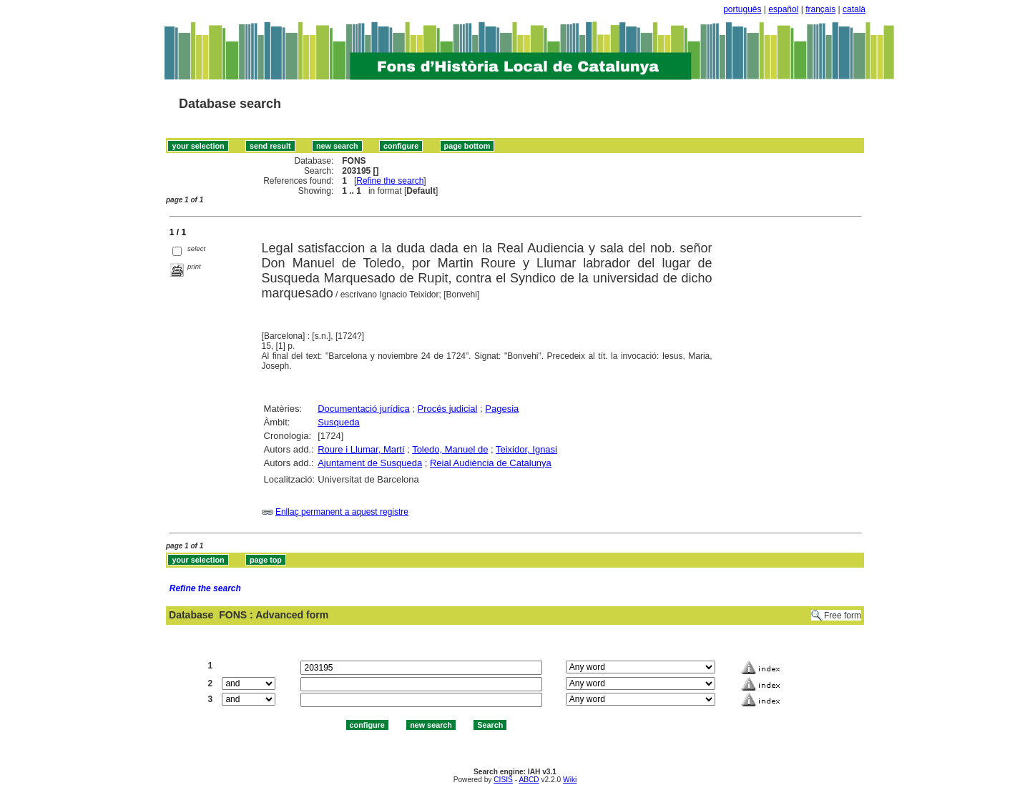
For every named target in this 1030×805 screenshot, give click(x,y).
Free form (842, 616)
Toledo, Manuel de (450, 449)
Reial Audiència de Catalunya (490, 463)
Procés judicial (448, 408)
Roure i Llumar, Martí (361, 449)
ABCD (529, 780)
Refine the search (389, 181)
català (854, 9)
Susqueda (339, 422)
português (742, 9)
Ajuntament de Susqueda (370, 463)
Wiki (570, 780)
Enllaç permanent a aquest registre (341, 512)
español (783, 9)
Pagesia (502, 408)
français (820, 9)
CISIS (503, 780)
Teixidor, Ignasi (526, 449)
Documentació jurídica (364, 408)
